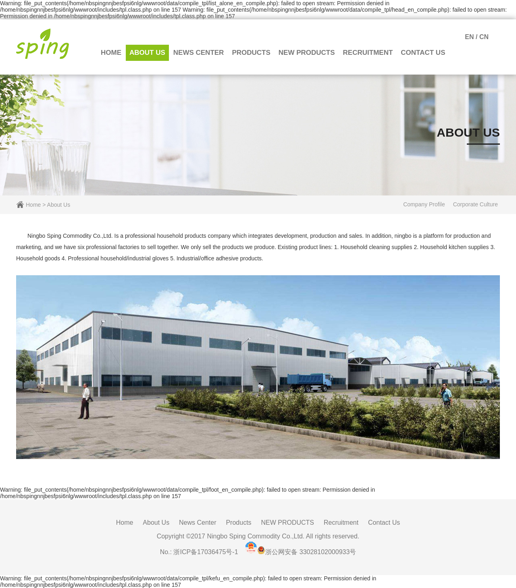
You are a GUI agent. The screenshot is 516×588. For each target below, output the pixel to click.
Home (111, 52)
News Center (198, 52)
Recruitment (368, 52)
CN (484, 36)
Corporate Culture (475, 204)
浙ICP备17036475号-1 (205, 552)
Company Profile (424, 204)
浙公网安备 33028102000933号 (310, 552)
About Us (147, 52)
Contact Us (423, 52)
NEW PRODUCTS (307, 52)
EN (469, 36)
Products (251, 52)
